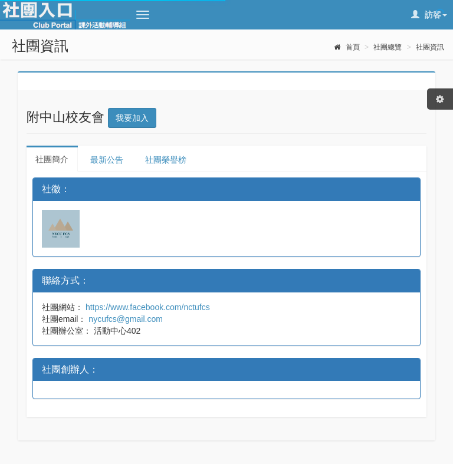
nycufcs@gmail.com (124, 319)
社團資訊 (430, 47)
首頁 (346, 47)
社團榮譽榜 (165, 159)
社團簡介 (51, 159)
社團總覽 (387, 47)
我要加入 (132, 118)
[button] (143, 15)
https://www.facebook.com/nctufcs (146, 307)
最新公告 (106, 159)
